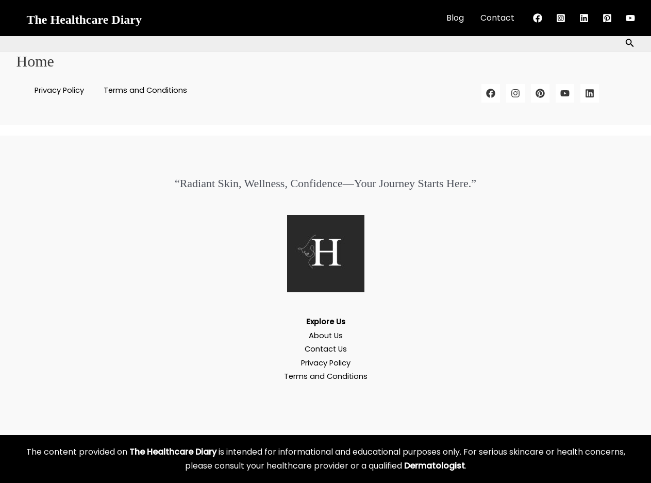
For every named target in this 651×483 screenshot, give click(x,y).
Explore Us (326, 321)
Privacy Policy (62, 90)
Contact (497, 18)
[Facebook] (537, 18)
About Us (325, 335)
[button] (630, 44)
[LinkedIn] (589, 93)
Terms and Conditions (142, 90)
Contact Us (325, 349)
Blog (455, 18)
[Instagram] (560, 18)
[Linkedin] (584, 18)
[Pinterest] (607, 18)
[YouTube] (630, 18)
